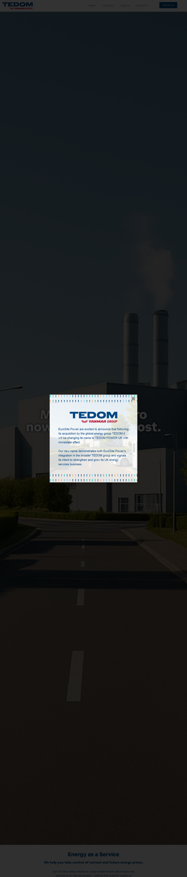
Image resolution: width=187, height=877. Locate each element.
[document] (93, 438)
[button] (133, 399)
